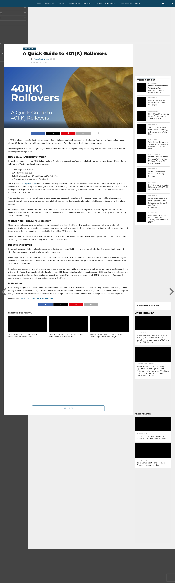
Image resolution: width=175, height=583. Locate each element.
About (133, 581)
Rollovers (44, 298)
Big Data (87, 3)
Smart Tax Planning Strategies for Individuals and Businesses (22, 335)
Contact (142, 581)
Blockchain (74, 3)
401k (23, 298)
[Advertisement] (87, 25)
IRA (38, 298)
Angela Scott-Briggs (41, 59)
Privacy (151, 581)
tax (51, 298)
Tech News (49, 3)
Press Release (125, 3)
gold (28, 298)
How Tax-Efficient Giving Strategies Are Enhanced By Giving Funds (66, 335)
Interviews (110, 3)
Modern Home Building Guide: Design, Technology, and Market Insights (106, 335)
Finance (98, 3)
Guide (33, 298)
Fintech (61, 3)
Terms (158, 581)
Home (38, 3)
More (137, 3)
